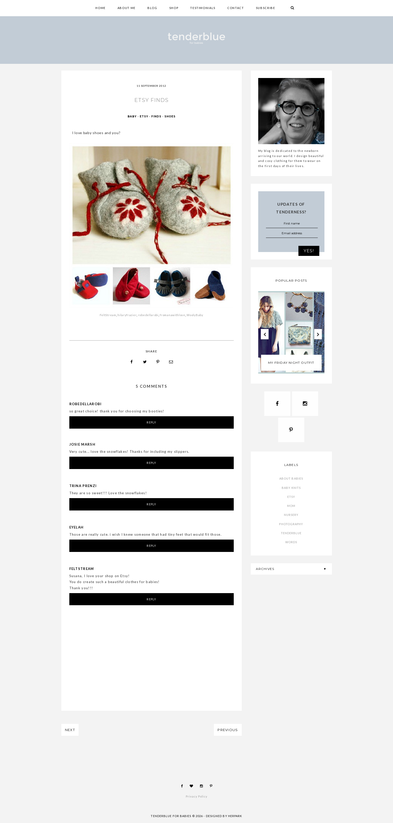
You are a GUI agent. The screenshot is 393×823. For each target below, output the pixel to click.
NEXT (70, 730)
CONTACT (235, 8)
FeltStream (107, 315)
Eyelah (76, 527)
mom (291, 508)
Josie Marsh (82, 445)
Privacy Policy (196, 797)
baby (132, 117)
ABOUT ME (127, 8)
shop (174, 8)
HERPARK (235, 816)
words (291, 544)
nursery (291, 517)
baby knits (291, 489)
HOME (100, 8)
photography (291, 526)
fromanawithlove (172, 315)
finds (156, 117)
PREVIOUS (227, 730)
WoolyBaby (195, 315)
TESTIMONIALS (202, 8)
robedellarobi (148, 315)
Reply (151, 423)
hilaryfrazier (127, 315)
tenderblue (291, 535)
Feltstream (81, 569)
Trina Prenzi (83, 486)
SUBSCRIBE (265, 8)
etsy (144, 117)
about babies (291, 480)
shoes (169, 117)
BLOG (152, 8)
